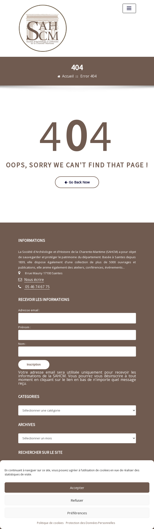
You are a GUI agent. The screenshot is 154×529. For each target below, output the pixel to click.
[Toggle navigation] (129, 8)
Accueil (70, 76)
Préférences (77, 513)
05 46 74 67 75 (34, 283)
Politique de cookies (50, 523)
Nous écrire (32, 277)
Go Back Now (77, 181)
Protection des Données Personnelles (90, 523)
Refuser (77, 500)
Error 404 (87, 76)
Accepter (77, 487)
